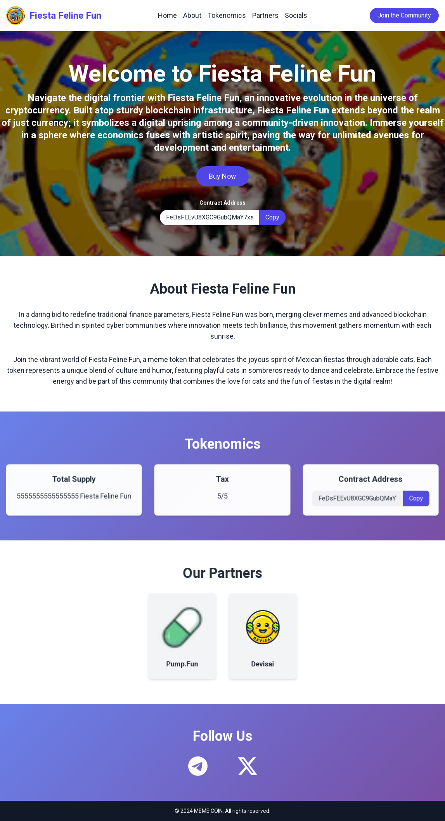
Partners (265, 15)
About (192, 15)
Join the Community (404, 15)
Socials (296, 15)
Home (167, 15)
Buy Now (222, 176)
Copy (272, 217)
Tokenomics (227, 15)
